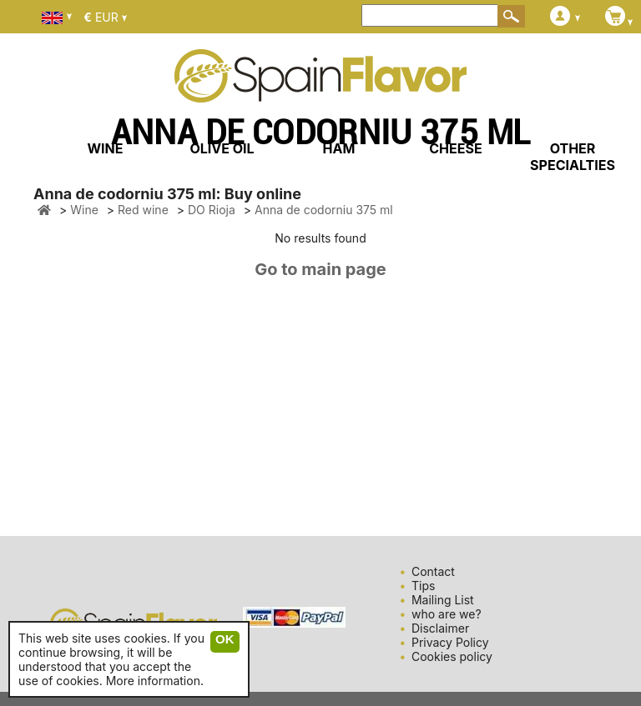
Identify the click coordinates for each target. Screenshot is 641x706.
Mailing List (442, 600)
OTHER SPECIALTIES (572, 156)
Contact (433, 571)
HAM (339, 148)
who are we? (446, 614)
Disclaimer (440, 628)
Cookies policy (451, 656)
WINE (105, 148)
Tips (423, 585)
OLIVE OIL (221, 148)
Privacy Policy (450, 642)
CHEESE (455, 148)
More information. (155, 680)
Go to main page (320, 269)
